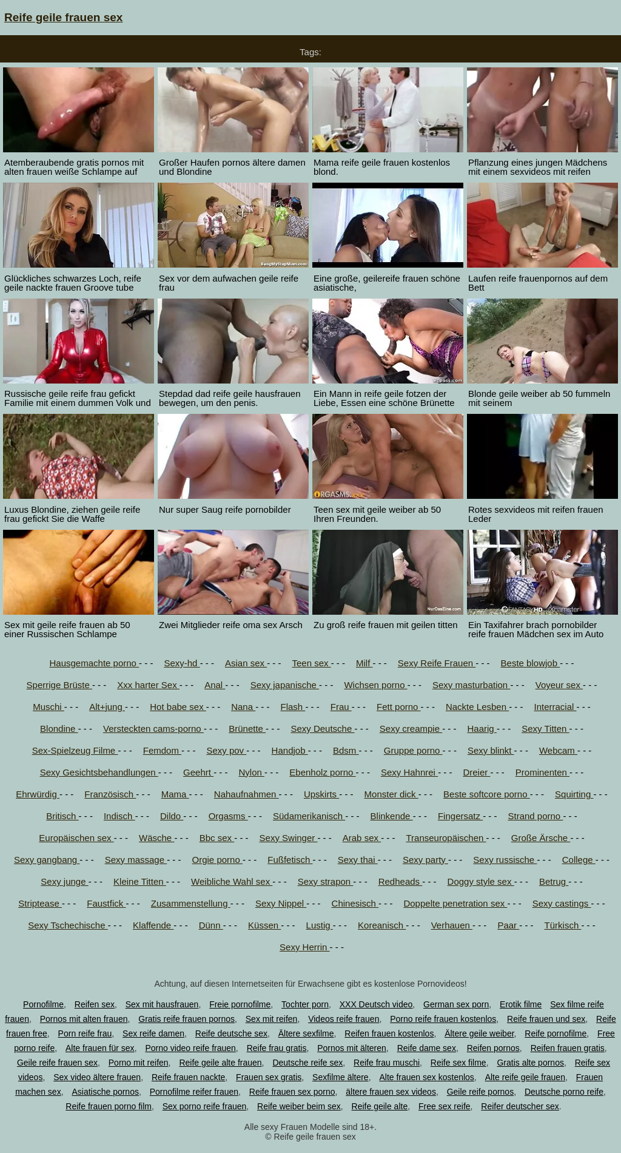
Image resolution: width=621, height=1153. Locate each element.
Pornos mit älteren (351, 1048)
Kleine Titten (139, 881)
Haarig (482, 728)
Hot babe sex (178, 707)
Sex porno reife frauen (205, 1106)
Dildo (171, 816)
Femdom (162, 750)
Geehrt (198, 772)
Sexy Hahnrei (409, 772)
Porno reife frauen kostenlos (443, 1019)
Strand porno (535, 816)
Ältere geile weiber (479, 1033)
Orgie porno (217, 859)
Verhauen (451, 925)
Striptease (40, 903)
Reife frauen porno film (108, 1106)
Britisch (62, 816)
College (579, 859)
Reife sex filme (458, 1062)
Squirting (574, 794)
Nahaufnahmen (246, 794)
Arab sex (362, 838)
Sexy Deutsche (322, 728)
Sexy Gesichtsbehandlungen (99, 772)
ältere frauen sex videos (391, 1092)
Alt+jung (107, 707)
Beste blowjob (530, 663)
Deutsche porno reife (564, 1092)
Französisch (110, 794)
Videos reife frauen (343, 1019)
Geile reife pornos (480, 1092)
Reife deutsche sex (231, 1033)
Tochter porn (305, 1004)
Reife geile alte (380, 1106)
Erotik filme (521, 1004)
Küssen (264, 925)
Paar (508, 925)
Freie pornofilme (239, 1004)
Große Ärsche (541, 838)
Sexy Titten (545, 728)
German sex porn (456, 1004)
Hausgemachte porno (94, 663)
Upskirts (321, 794)
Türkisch (563, 925)
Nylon (251, 772)
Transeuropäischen (446, 838)
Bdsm (346, 750)
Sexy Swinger (289, 838)
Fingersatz (460, 816)
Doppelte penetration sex (455, 903)
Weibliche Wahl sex (231, 881)
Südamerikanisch (309, 816)
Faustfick (106, 903)
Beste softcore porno (486, 794)
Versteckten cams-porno (153, 728)
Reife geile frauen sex (63, 17)
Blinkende (392, 816)
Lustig (319, 925)
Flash (293, 707)
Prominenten (542, 772)
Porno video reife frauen (190, 1048)
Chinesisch (355, 903)
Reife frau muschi (387, 1062)
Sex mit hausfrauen (162, 1004)
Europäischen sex (76, 838)
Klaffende (153, 925)
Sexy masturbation (471, 685)
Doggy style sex (481, 881)
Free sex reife (444, 1106)
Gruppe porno (413, 750)
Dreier (476, 772)
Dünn (211, 925)
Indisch (119, 816)
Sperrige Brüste (59, 685)
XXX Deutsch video (376, 1004)
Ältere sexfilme (306, 1033)
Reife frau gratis (277, 1048)
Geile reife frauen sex (57, 1062)
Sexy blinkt (491, 750)
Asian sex (246, 663)
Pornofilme (43, 1004)
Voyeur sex (559, 685)
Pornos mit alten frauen (84, 1019)
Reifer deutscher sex (520, 1106)
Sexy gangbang (46, 859)
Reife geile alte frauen (220, 1062)
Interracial (555, 707)
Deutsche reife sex (307, 1062)
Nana (243, 707)
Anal (214, 685)
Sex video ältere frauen (97, 1077)
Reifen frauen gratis (568, 1048)
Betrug (553, 881)
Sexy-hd (182, 663)
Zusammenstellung (190, 903)
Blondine (59, 728)
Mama (175, 794)
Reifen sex (95, 1004)
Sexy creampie (411, 728)
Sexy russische (505, 859)
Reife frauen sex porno (292, 1092)
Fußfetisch (289, 859)
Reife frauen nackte (188, 1077)
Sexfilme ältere (340, 1077)
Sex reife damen (153, 1033)
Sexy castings (561, 903)
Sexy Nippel (280, 903)
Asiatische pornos (105, 1092)
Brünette (247, 728)
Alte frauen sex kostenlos (426, 1077)
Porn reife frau (85, 1033)
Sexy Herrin (305, 947)
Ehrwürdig (37, 794)
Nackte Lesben (477, 707)
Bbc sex (217, 838)
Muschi (48, 707)
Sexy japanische (284, 685)
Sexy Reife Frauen (436, 663)
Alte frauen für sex (100, 1048)
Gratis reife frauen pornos (186, 1019)
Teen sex (311, 663)
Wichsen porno (375, 685)
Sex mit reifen (272, 1019)
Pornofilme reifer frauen (194, 1092)
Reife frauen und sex (546, 1019)
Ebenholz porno (322, 772)
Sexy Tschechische (67, 925)
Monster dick (391, 794)
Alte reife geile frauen (525, 1077)
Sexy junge (64, 881)
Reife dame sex (426, 1048)
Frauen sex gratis (268, 1077)
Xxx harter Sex (148, 685)
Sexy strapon (326, 881)
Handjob (290, 750)
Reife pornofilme (555, 1033)
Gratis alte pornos (530, 1062)
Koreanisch (382, 925)
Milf (364, 663)
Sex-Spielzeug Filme (75, 750)
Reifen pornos (493, 1048)
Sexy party (425, 859)
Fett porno (399, 707)
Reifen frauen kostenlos (389, 1033)
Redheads (400, 881)
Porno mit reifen (139, 1062)
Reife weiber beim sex (299, 1106)
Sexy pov (226, 750)
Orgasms (228, 816)
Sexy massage (136, 859)
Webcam (558, 750)
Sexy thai (358, 859)
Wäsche (156, 838)
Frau (341, 707)
